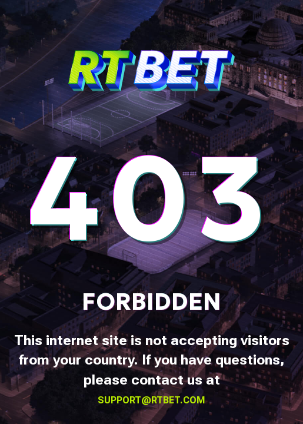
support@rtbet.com (151, 400)
